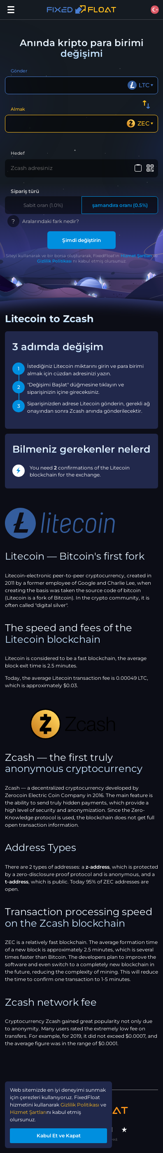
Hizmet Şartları (136, 255)
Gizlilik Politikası (54, 261)
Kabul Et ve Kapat (59, 1135)
